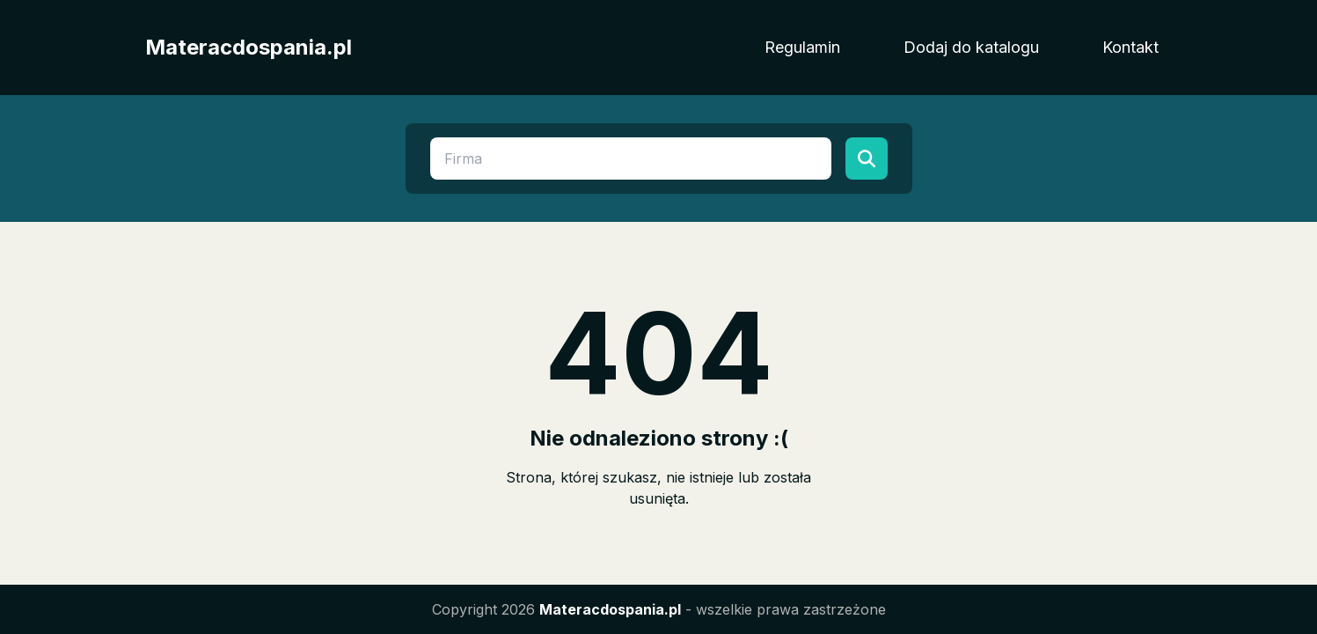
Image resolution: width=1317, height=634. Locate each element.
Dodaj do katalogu (971, 47)
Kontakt (1130, 47)
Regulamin (802, 47)
